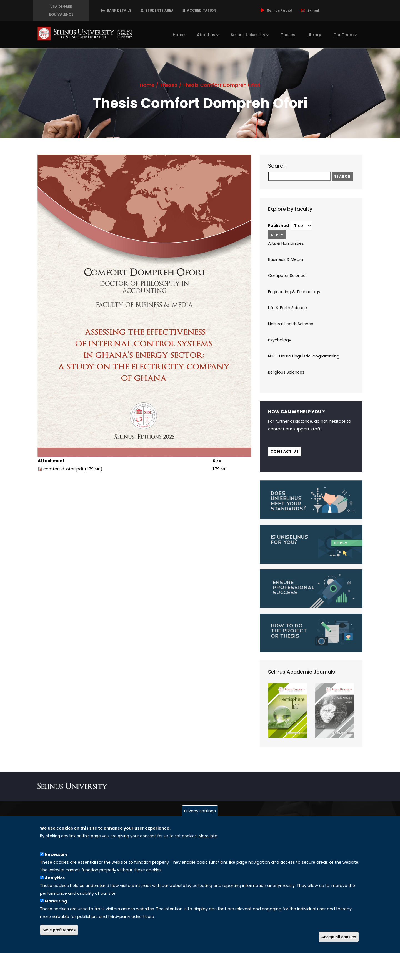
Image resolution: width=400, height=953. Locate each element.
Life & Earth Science (287, 308)
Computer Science (287, 275)
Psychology (279, 340)
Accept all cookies (338, 937)
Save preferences (59, 930)
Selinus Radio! (276, 10)
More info (208, 836)
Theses (288, 34)
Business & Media (285, 259)
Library (314, 34)
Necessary (56, 854)
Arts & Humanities (286, 243)
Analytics (55, 878)
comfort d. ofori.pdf (63, 469)
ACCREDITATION (199, 10)
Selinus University (250, 35)
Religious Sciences (286, 372)
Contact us (285, 451)
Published (278, 225)
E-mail (309, 10)
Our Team (345, 35)
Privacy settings (200, 811)
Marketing (56, 901)
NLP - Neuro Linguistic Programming (303, 356)
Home (179, 34)
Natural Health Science (290, 324)
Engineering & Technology (294, 291)
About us (208, 35)
